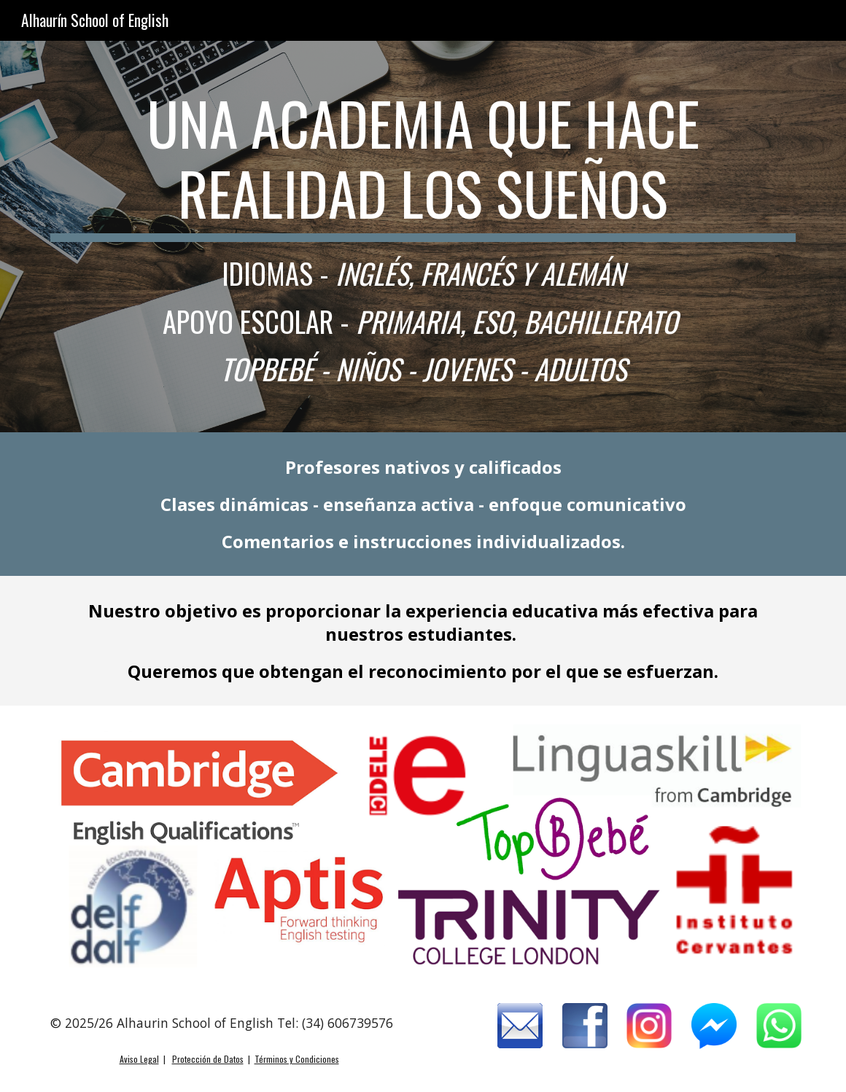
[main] (422, 236)
